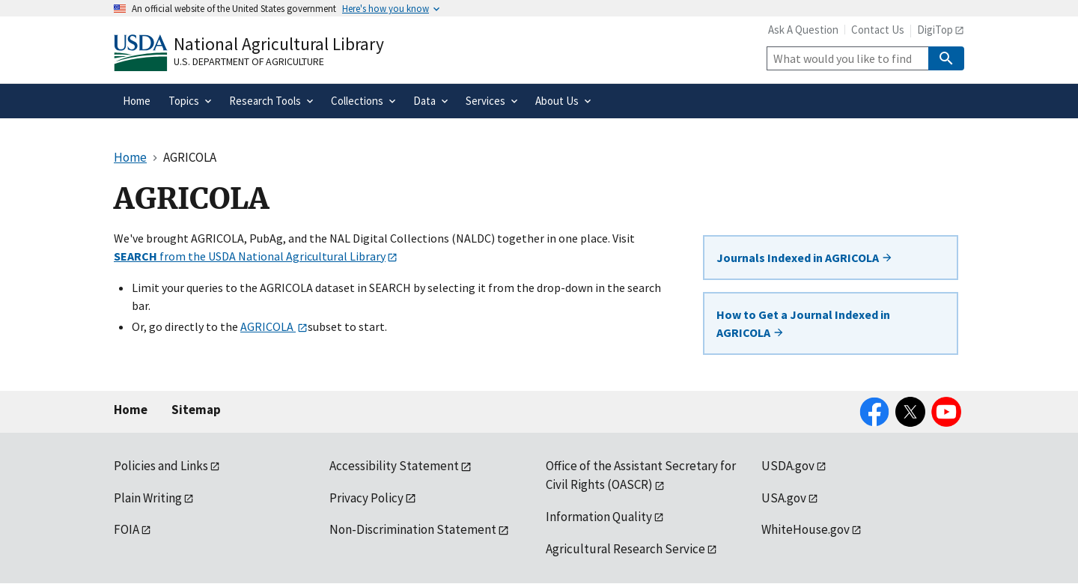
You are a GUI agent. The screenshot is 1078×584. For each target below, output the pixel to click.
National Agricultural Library (279, 44)
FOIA (126, 529)
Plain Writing (148, 498)
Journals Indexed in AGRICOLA (804, 257)
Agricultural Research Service (625, 549)
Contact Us (877, 29)
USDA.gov (787, 465)
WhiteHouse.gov (805, 529)
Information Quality (599, 516)
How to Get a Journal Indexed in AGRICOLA (803, 323)
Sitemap (196, 409)
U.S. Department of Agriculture (249, 61)
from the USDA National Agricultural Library (250, 256)
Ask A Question (803, 29)
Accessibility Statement (394, 465)
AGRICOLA (268, 326)
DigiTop (935, 29)
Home (130, 409)
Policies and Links (161, 465)
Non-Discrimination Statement (412, 529)
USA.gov (783, 498)
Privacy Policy (366, 498)
